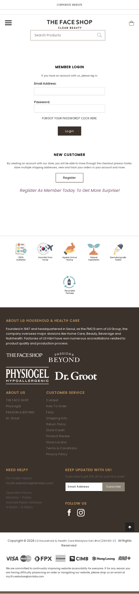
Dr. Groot (13, 418)
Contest (52, 400)
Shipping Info (56, 418)
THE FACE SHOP (17, 400)
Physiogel (13, 406)
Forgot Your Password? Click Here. (69, 118)
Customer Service (65, 392)
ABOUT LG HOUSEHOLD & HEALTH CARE (43, 320)
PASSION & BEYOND (20, 412)
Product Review (58, 436)
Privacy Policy (56, 454)
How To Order (56, 406)
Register (69, 178)
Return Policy (56, 424)
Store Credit (55, 430)
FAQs (50, 412)
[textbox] (67, 35)
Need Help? (17, 470)
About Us (15, 392)
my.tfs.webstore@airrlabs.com (29, 483)
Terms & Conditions (61, 448)
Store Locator (56, 442)
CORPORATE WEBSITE (69, 5)
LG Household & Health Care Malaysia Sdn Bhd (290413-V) (75, 541)
